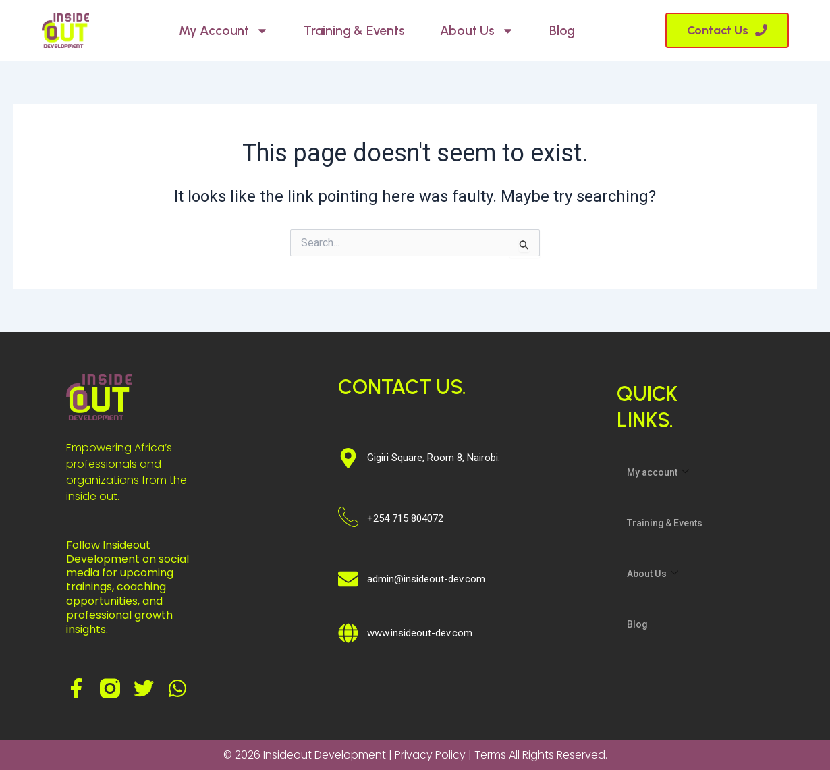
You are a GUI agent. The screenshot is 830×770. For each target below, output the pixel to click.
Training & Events (354, 30)
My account (224, 30)
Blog (562, 30)
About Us (477, 30)
